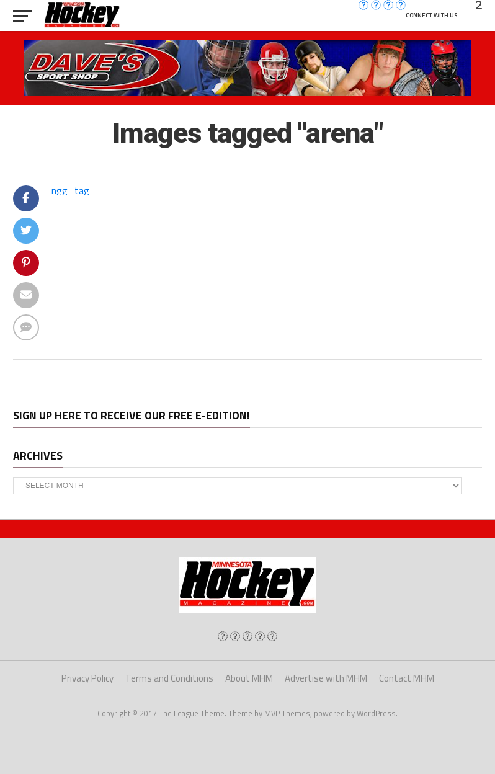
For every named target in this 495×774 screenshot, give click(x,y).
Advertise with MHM (326, 678)
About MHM (249, 678)
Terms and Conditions (169, 678)
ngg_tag (70, 190)
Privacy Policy (87, 678)
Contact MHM (406, 678)
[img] (223, 636)
